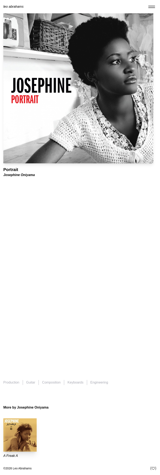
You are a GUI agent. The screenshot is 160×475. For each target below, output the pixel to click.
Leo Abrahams (13, 6)
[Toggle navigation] (152, 7)
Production (11, 382)
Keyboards (76, 382)
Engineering (99, 382)
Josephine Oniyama (19, 175)
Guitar (30, 382)
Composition (51, 382)
